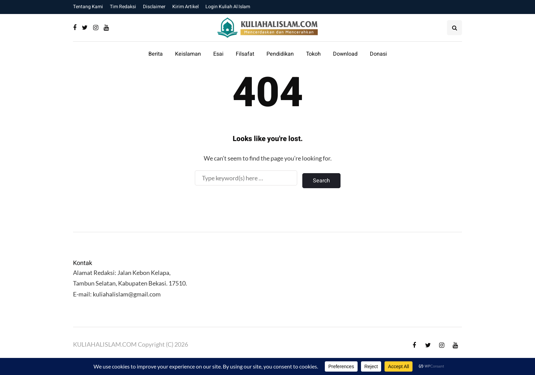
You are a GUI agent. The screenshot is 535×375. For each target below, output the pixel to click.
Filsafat (245, 54)
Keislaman (188, 54)
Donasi (378, 54)
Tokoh (313, 54)
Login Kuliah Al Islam (227, 6)
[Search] (246, 177)
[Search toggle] (454, 27)
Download (345, 54)
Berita (155, 54)
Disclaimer (154, 6)
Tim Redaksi (123, 6)
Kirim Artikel (185, 6)
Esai (218, 54)
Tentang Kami (88, 6)
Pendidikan (280, 54)
